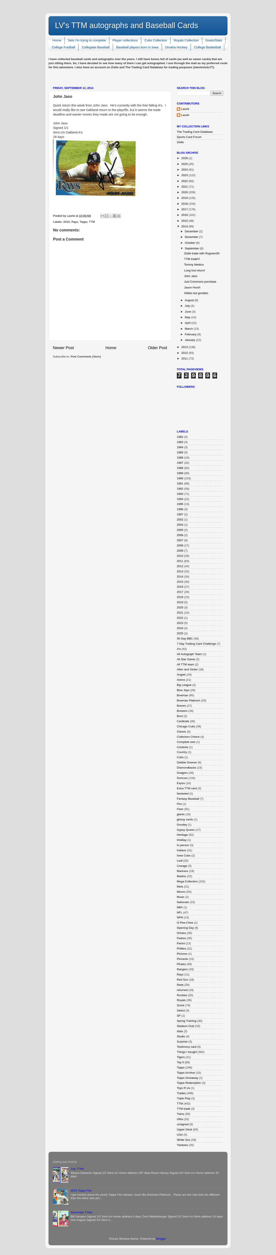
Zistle (180, 142)
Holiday (182, 840)
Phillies (181, 948)
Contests (182, 747)
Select (181, 1010)
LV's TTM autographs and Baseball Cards (126, 25)
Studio (181, 1036)
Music (180, 897)
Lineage (182, 865)
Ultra (180, 1119)
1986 (180, 457)
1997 (180, 514)
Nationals (183, 902)
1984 (180, 447)
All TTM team (185, 664)
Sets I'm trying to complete (87, 40)
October (190, 242)
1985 (180, 452)
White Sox (183, 1139)
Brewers (182, 710)
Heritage (182, 834)
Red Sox (182, 979)
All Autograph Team (189, 654)
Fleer (180, 809)
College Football (63, 47)
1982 (180, 436)
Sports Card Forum (189, 137)
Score (180, 1005)
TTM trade (183, 1108)
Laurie (185, 109)
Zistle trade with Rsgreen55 (202, 253)
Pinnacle (182, 959)
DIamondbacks (186, 767)
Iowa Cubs (184, 855)
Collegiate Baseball (95, 47)
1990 (180, 478)
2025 (185, 164)
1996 (180, 509)
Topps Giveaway (187, 1077)
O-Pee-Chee (185, 922)
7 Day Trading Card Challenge (196, 643)
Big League (184, 685)
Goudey (182, 824)
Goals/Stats (213, 40)
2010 (66, 221)
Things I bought (187, 1052)
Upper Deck (184, 1129)
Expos (181, 783)
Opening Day (185, 927)
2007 (180, 540)
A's (179, 648)
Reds (180, 984)
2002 (180, 519)
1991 (180, 483)
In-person (183, 845)
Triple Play (183, 1098)
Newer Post (63, 347)
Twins (180, 1114)
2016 (185, 215)
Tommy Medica (194, 264)
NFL (179, 912)
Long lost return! (194, 270)
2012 (185, 353)
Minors (181, 891)
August (190, 300)
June (188, 311)
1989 (180, 473)
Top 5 (180, 1062)
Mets (180, 886)
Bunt (180, 716)
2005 (180, 530)
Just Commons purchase (200, 281)
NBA (180, 907)
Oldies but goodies (196, 293)
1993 (180, 493)
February (191, 334)
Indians (181, 850)
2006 (180, 535)
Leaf (179, 860)
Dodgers (182, 772)
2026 (185, 158)
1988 (180, 468)
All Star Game (186, 659)
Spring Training (186, 1020)
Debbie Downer (187, 762)
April (188, 322)
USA (180, 1134)
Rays (74, 221)
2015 (185, 220)
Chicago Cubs (186, 726)
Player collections (125, 40)
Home (57, 40)
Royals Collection (186, 40)
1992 (180, 488)
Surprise (182, 1041)
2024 (185, 169)
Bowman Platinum (188, 700)
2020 (185, 192)
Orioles (181, 933)
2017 (185, 209)
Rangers (182, 969)
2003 (180, 524)
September (192, 248)
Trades (181, 1093)
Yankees (182, 1145)
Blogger (161, 1238)
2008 (180, 545)
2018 (185, 203)
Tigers (181, 1057)
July (188, 305)
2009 (180, 550)
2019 (185, 197)
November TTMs (81, 1212)
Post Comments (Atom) (86, 356)
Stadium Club (185, 1026)
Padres (181, 938)
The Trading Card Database (195, 131)
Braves (181, 705)
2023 (185, 175)
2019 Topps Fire (81, 1190)
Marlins (181, 876)
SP (179, 1015)
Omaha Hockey (176, 47)
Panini (181, 943)
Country (182, 752)
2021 (185, 186)
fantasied (183, 793)
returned (182, 990)
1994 (180, 499)
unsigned (183, 1124)
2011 (185, 358)
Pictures (182, 953)
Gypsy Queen (186, 829)
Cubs (180, 757)
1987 (180, 462)
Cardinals (183, 721)
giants (181, 814)
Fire (179, 804)
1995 (180, 504)
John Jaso (191, 276)
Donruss (182, 778)
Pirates (181, 964)
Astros (181, 679)
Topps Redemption (189, 1082)
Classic (181, 731)
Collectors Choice (188, 736)
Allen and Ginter (187, 669)
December (192, 231)
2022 (185, 181)
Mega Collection (187, 881)
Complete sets (186, 742)
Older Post (157, 347)
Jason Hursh (192, 287)
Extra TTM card (187, 788)
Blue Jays (183, 690)
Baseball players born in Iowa (137, 47)
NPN (180, 917)
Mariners (182, 871)
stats (180, 1031)
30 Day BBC (185, 638)
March (189, 328)
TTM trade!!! (192, 259)
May (188, 317)
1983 (180, 442)
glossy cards (185, 819)
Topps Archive (186, 1072)
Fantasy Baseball (188, 798)
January (190, 340)
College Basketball (207, 47)
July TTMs (77, 1168)
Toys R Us (183, 1088)
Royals (181, 1000)
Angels (181, 674)
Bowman (182, 695)
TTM (92, 221)
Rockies (182, 995)
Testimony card (186, 1046)
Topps (83, 221)
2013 (185, 347)
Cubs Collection (155, 40)
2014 (185, 226)
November (192, 237)
